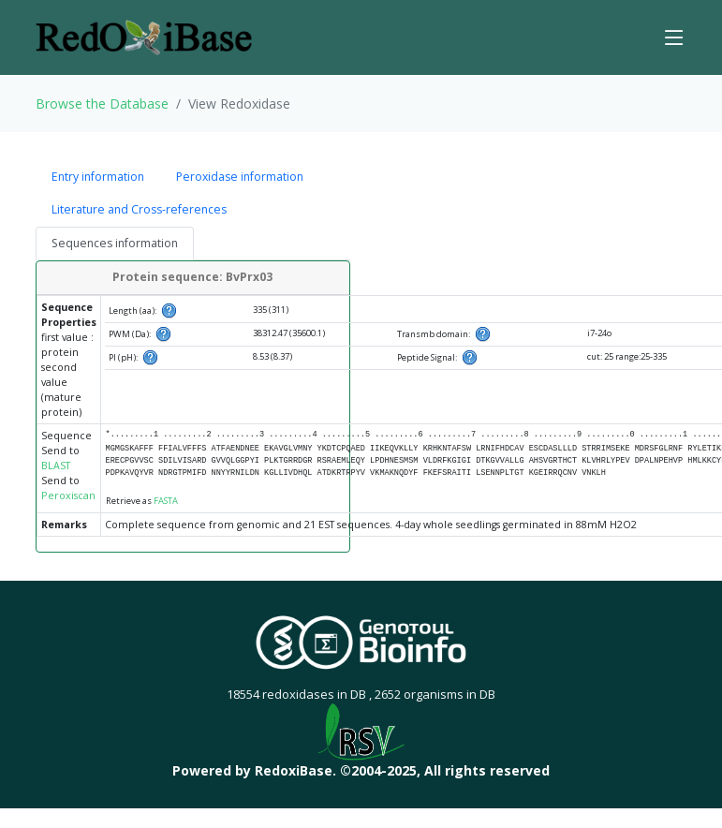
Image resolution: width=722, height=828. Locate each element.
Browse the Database (102, 103)
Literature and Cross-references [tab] (139, 209)
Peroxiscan (68, 495)
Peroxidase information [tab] (239, 177)
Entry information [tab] (98, 177)
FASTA (166, 501)
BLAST (55, 465)
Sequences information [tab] (115, 243)
